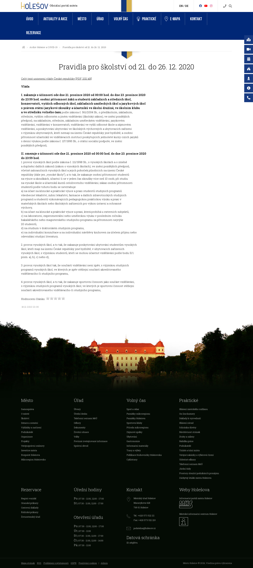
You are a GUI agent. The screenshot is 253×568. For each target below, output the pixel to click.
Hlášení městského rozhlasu (193, 409)
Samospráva (27, 409)
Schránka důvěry (187, 427)
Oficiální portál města (63, 5)
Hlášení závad (186, 422)
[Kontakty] (224, 6)
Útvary (77, 409)
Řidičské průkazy (29, 512)
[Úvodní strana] (23, 47)
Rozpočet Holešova (30, 455)
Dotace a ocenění (29, 422)
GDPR (73, 563)
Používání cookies (88, 563)
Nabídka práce (186, 441)
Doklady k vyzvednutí (190, 418)
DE (186, 6)
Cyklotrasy (131, 459)
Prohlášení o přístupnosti (56, 563)
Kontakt (196, 18)
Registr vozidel (28, 498)
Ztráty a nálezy (186, 436)
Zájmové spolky (134, 432)
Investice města (29, 450)
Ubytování (131, 436)
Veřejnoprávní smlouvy (32, 445)
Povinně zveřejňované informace (90, 441)
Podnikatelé (27, 432)
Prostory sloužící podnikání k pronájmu (199, 473)
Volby (76, 436)
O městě (25, 413)
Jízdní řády (185, 468)
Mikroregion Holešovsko (33, 459)
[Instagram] (211, 6)
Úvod (29, 18)
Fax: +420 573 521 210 (145, 520)
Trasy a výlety (133, 450)
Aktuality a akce (55, 18)
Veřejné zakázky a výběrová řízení (196, 455)
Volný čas (121, 18)
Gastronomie (133, 441)
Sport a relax (132, 409)
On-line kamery (187, 413)
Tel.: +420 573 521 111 (144, 515)
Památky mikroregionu (138, 413)
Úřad (100, 18)
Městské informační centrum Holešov (198, 514)
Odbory (77, 422)
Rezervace (33, 32)
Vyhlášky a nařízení (31, 427)
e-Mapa (172, 19)
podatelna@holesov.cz (145, 528)
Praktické (146, 19)
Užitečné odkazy (187, 459)
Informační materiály (137, 445)
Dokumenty (79, 427)
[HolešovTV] (205, 6)
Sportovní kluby (134, 422)
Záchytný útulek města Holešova (195, 477)
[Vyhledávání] (230, 6)
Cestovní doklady (29, 507)
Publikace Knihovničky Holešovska (144, 455)
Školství (25, 418)
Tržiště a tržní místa (189, 450)
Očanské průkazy (29, 503)
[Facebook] (200, 6)
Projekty (25, 441)
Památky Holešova (135, 418)
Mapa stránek (28, 563)
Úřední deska (80, 413)
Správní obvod (81, 445)
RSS (39, 563)
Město (82, 18)
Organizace (27, 436)
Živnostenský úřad (30, 516)
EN (181, 6)
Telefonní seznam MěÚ (85, 418)
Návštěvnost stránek (189, 432)
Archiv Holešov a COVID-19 (43, 47)
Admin (104, 563)
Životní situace (81, 432)
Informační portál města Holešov (195, 498)
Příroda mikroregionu (137, 427)
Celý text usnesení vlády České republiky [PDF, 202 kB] (56, 78)
